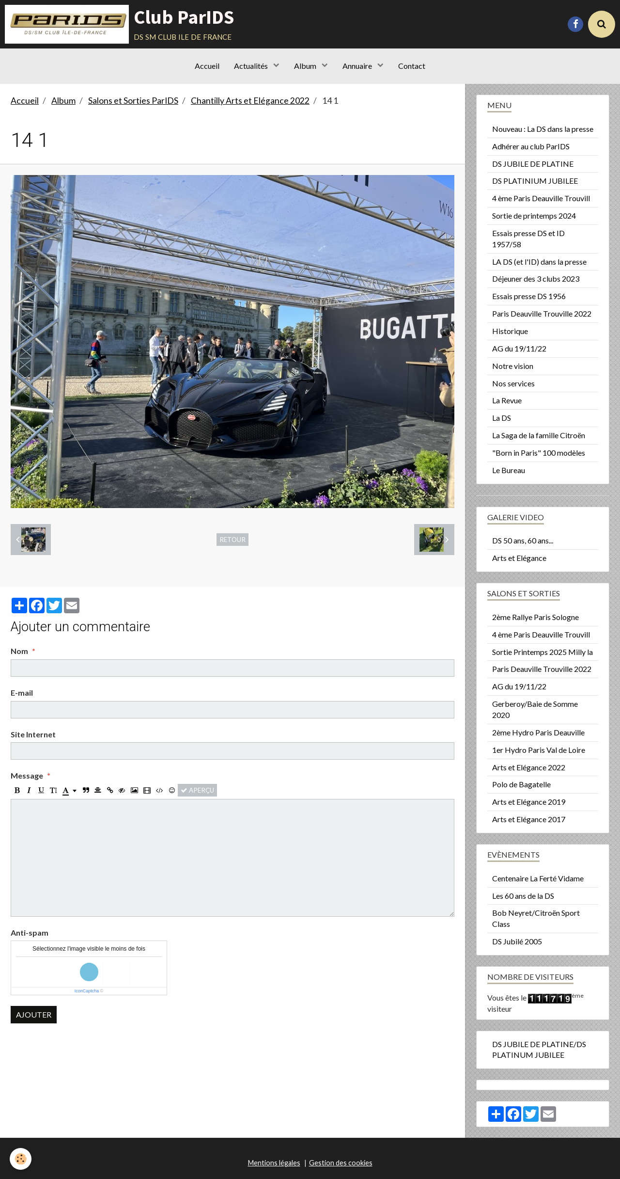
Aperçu (197, 790)
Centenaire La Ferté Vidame (538, 878)
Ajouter (33, 1014)
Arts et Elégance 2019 (528, 801)
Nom (19, 650)
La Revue (507, 400)
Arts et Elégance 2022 (528, 767)
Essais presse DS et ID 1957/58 (528, 238)
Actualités (251, 65)
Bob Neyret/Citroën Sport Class (536, 918)
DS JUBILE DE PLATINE (533, 163)
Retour (232, 539)
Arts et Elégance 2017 (528, 819)
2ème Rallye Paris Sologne (535, 616)
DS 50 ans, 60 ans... (522, 540)
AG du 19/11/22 (519, 348)
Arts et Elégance (519, 557)
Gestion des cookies (340, 1163)
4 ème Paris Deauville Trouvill (541, 198)
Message (27, 775)
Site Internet (33, 734)
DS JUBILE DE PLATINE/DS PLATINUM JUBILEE (539, 1049)
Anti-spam (29, 932)
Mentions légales (274, 1163)
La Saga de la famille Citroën (538, 435)
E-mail (22, 692)
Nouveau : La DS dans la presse (542, 128)
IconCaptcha (87, 990)
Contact (411, 65)
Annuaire (357, 65)
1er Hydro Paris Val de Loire (538, 749)
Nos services (513, 383)
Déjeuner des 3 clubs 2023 (535, 278)
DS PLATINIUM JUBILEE (535, 180)
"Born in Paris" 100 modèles (538, 452)
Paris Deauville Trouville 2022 (541, 313)
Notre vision (512, 365)
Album (306, 65)
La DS (501, 417)
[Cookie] (20, 1159)
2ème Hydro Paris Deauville (538, 732)
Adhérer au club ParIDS (531, 146)
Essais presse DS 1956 (529, 296)
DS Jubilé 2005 (517, 941)
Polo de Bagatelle (521, 784)
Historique (510, 330)
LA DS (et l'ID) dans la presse (539, 261)
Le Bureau (508, 470)
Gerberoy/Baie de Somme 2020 (535, 709)
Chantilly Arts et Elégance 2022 (250, 101)
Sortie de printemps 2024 (534, 215)
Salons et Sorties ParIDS (133, 101)
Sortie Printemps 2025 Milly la (542, 651)
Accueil (207, 65)
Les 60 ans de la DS (523, 895)
